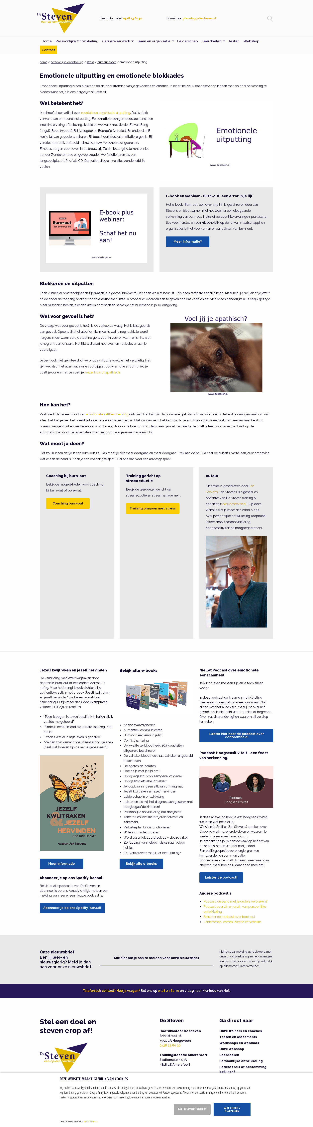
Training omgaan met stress (153, 508)
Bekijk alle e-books (141, 864)
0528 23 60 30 (132, 18)
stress (90, 62)
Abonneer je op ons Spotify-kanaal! (72, 908)
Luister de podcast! (221, 877)
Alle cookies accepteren (232, 1109)
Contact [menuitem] (48, 50)
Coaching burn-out (67, 503)
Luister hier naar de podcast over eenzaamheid (236, 735)
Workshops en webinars (239, 1043)
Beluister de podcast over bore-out (229, 917)
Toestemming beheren (192, 1109)
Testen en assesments (238, 1037)
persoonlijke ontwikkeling (67, 62)
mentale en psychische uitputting (105, 113)
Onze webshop (231, 1049)
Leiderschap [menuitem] (187, 41)
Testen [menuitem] (234, 41)
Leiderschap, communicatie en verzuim (232, 922)
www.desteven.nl (233, 504)
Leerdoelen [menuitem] (211, 41)
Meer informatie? (188, 241)
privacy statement (90, 1121)
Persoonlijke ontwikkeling (241, 1061)
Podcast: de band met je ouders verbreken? (235, 901)
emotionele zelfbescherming (107, 414)
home (43, 62)
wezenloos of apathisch (102, 372)
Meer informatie (61, 864)
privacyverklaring (238, 956)
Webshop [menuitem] (251, 41)
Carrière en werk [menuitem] (116, 41)
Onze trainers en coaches (240, 1031)
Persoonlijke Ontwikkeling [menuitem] (77, 41)
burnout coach (106, 62)
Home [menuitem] (47, 41)
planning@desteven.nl (199, 18)
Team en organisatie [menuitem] (153, 41)
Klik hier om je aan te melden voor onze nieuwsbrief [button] (156, 958)
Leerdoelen (229, 1055)
